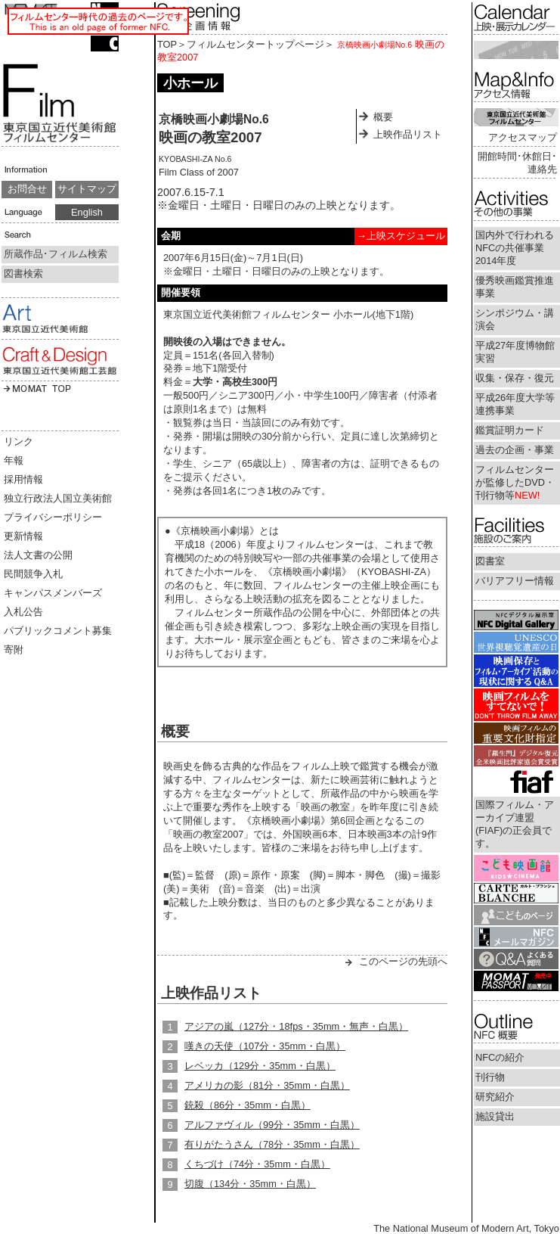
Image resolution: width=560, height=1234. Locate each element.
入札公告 (23, 611)
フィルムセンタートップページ (255, 44)
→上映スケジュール (401, 235)
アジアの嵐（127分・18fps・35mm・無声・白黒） (296, 1026)
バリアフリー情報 (514, 580)
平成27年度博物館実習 (515, 352)
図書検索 (23, 273)
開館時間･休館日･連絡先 (517, 163)
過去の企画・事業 (514, 449)
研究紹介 (495, 1096)
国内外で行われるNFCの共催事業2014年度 (514, 247)
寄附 (13, 649)
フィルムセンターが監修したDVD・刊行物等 (515, 482)
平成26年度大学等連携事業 (515, 404)
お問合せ (27, 188)
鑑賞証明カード (509, 430)
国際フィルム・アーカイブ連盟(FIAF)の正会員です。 (514, 824)
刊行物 (490, 1077)
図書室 (490, 561)
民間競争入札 (33, 574)
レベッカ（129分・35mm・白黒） (260, 1065)
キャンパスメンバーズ (53, 592)
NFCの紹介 (499, 1057)
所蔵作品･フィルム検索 (55, 254)
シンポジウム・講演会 (514, 319)
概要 (383, 117)
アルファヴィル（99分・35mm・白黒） (272, 1124)
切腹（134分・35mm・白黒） (250, 1183)
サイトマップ (86, 188)
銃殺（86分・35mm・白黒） (247, 1105)
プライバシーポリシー (53, 517)
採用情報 (23, 479)
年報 (13, 460)
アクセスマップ (522, 137)
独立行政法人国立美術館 (58, 498)
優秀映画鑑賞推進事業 (514, 287)
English (87, 212)
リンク (18, 441)
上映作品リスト (407, 134)
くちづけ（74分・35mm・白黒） (257, 1164)
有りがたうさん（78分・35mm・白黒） (272, 1144)
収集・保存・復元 (514, 378)
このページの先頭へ (403, 961)
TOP (167, 44)
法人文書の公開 (38, 555)
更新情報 (23, 536)
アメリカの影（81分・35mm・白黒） (267, 1085)
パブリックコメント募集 (58, 630)
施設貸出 (495, 1116)
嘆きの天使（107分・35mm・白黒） (264, 1046)
